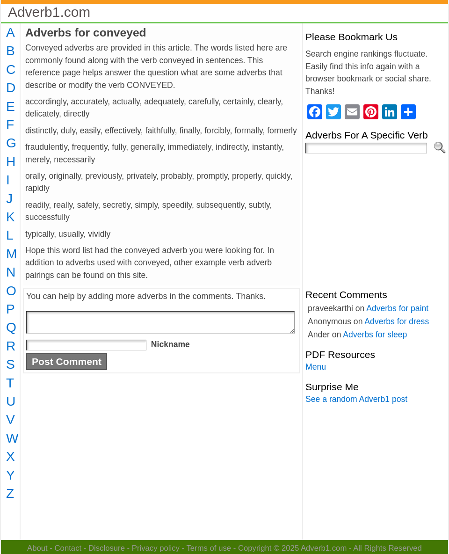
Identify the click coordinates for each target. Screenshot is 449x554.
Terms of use (208, 548)
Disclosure (106, 548)
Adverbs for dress (396, 321)
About (37, 548)
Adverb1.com (49, 12)
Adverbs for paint (397, 308)
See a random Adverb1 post (356, 399)
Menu (315, 367)
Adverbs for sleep (375, 334)
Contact (68, 548)
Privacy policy (156, 548)
